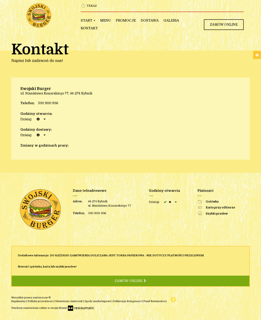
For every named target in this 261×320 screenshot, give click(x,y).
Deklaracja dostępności (127, 301)
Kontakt (89, 28)
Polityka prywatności (41, 301)
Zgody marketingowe (98, 301)
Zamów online (224, 24)
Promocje (126, 20)
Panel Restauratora (155, 301)
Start (88, 20)
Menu (105, 20)
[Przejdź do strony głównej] (48, 15)
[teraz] (38, 119)
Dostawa (150, 20)
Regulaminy (18, 301)
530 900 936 (48, 103)
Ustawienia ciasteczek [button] (69, 301)
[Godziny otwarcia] (44, 119)
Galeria (171, 20)
